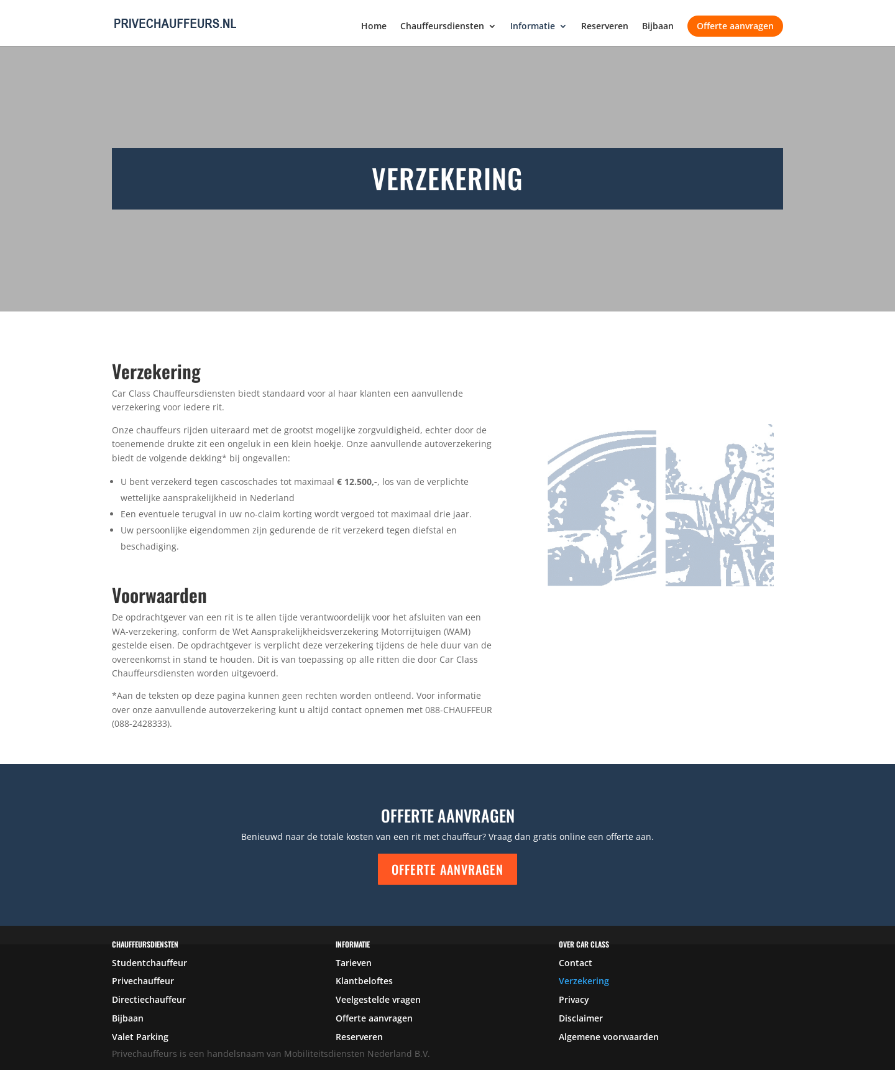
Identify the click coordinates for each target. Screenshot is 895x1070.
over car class (584, 944)
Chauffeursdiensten (442, 27)
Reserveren (604, 27)
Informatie (532, 27)
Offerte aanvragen (735, 26)
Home (374, 27)
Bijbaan (658, 27)
